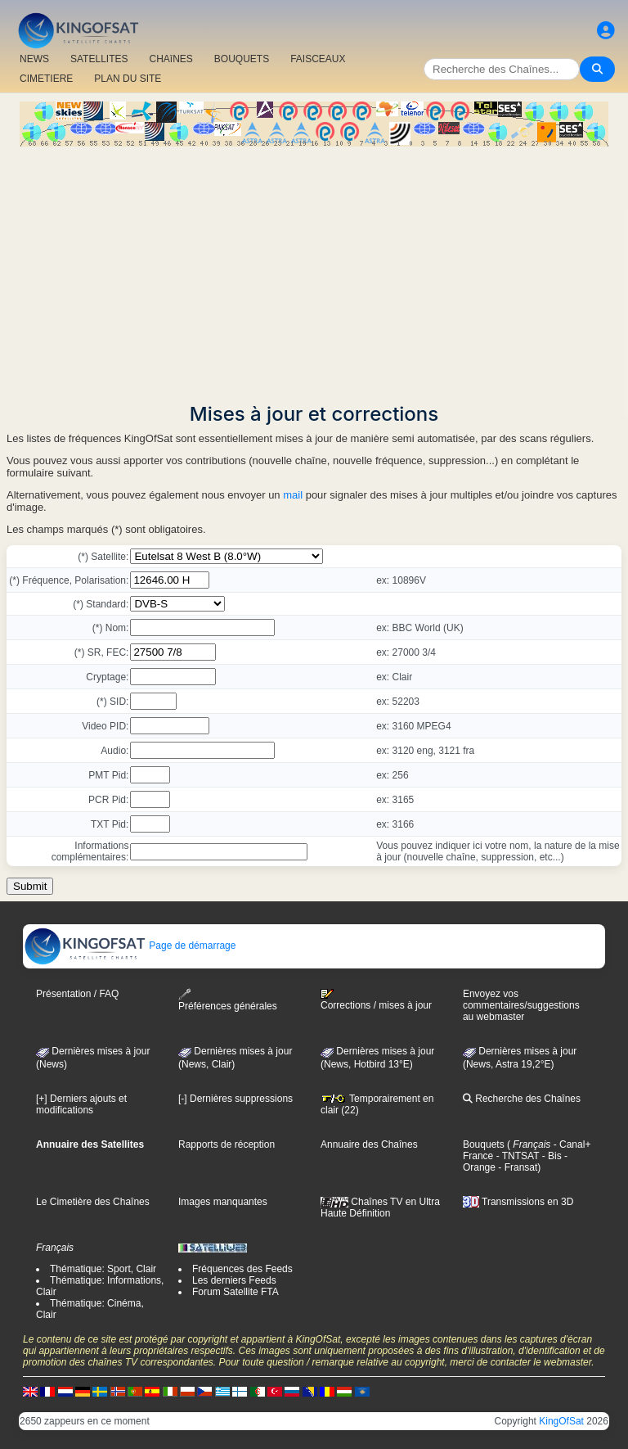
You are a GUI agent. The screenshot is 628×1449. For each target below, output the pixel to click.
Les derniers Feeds (234, 1280)
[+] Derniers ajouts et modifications (81, 1104)
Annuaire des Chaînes (369, 1144)
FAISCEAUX (317, 59)
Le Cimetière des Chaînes (93, 1202)
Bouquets (484, 1144)
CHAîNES (170, 59)
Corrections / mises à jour (376, 999)
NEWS (34, 59)
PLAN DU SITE (127, 78)
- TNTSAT (516, 1156)
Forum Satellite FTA (235, 1292)
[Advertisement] (314, 269)
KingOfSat (561, 1421)
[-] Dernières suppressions (235, 1098)
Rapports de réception (226, 1144)
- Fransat (516, 1167)
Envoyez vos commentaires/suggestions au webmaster (521, 1005)
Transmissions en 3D (518, 1202)
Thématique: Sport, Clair (103, 1269)
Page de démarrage (130, 945)
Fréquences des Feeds (242, 1269)
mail (293, 495)
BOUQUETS (241, 59)
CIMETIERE (46, 78)
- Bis (550, 1156)
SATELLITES (99, 59)
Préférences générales (227, 1000)
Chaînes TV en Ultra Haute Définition (380, 1207)
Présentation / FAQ (77, 994)
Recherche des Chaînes (522, 1098)
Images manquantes (222, 1202)
